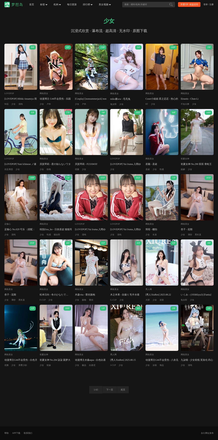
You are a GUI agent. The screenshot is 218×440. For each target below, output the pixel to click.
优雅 (77, 169)
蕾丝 (91, 300)
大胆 (147, 300)
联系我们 (28, 433)
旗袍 (84, 300)
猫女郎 (57, 235)
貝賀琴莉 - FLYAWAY (86, 164)
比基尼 (92, 365)
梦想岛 (17, 5)
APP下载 (16, 433)
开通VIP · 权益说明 (189, 4)
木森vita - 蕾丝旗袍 (85, 294)
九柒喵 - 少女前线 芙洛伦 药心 (197, 360)
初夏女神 (185, 159)
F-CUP (43, 300)
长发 (155, 235)
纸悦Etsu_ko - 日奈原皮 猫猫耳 (56, 229)
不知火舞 (185, 104)
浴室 (162, 300)
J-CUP (113, 365)
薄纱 (190, 235)
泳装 (155, 365)
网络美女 (44, 93)
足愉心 (7, 224)
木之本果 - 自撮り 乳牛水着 (124, 294)
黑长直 (198, 235)
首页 (31, 4)
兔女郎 (113, 104)
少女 (13, 104)
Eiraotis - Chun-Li (189, 98)
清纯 (20, 104)
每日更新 (72, 4)
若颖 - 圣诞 (151, 164)
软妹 (49, 365)
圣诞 (147, 169)
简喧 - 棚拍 (151, 229)
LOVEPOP (9, 93)
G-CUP (113, 300)
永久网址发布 (207, 433)
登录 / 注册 (208, 4)
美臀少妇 (22, 365)
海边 (162, 365)
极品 (84, 365)
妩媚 (183, 169)
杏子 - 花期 (186, 229)
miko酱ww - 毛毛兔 (120, 99)
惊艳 (49, 169)
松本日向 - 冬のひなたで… (54, 294)
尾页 (124, 389)
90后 (6, 104)
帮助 (6, 433)
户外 (49, 104)
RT (146, 104)
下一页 (108, 389)
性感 (162, 169)
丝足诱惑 (8, 169)
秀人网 (148, 289)
